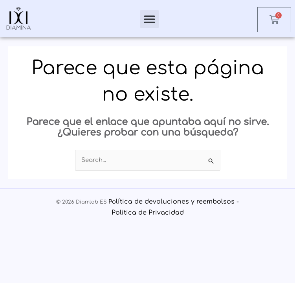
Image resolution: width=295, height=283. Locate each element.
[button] (149, 19)
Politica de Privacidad (148, 212)
